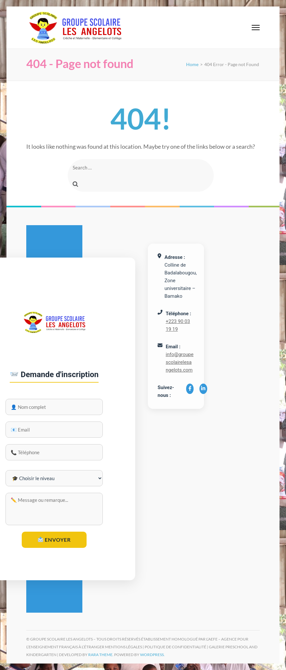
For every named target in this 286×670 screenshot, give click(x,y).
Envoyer (54, 540)
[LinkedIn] (203, 389)
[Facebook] (190, 389)
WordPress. (152, 654)
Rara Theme (100, 654)
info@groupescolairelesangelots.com (180, 362)
